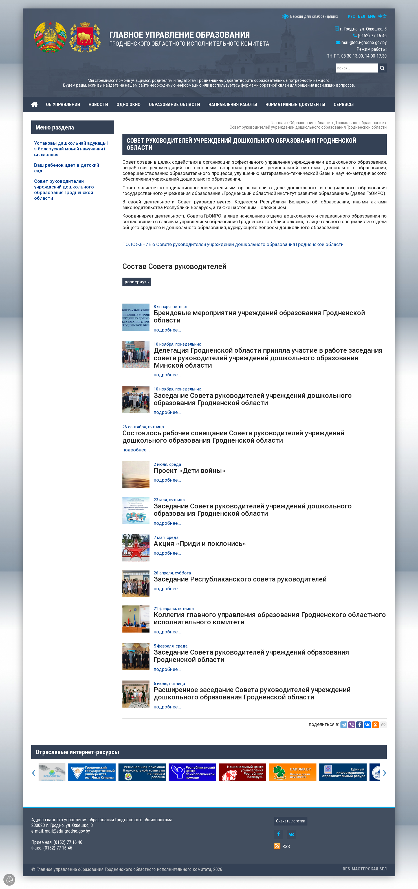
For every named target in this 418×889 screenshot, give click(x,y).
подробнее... (167, 330)
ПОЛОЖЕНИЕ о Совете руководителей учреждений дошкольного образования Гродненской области (233, 244)
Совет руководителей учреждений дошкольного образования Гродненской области (64, 189)
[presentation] (33, 772)
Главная (278, 122)
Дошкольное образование (359, 122)
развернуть (137, 281)
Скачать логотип (290, 821)
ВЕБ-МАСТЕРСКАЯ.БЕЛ (365, 869)
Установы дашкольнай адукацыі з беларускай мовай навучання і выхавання (71, 148)
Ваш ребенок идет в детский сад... (66, 168)
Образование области (310, 122)
